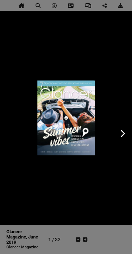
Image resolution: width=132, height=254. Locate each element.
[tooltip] (21, 5)
